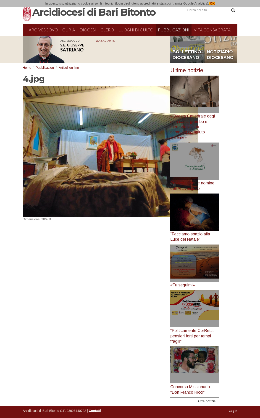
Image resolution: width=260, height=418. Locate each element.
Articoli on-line (69, 67)
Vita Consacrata (212, 29)
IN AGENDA (105, 41)
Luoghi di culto (135, 29)
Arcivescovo (43, 29)
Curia (68, 29)
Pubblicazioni (173, 29)
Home (27, 67)
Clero (107, 29)
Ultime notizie (186, 70)
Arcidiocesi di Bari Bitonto (93, 12)
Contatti (95, 411)
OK (212, 3)
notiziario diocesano (220, 54)
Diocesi (88, 29)
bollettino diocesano (187, 54)
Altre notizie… (208, 401)
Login (232, 411)
